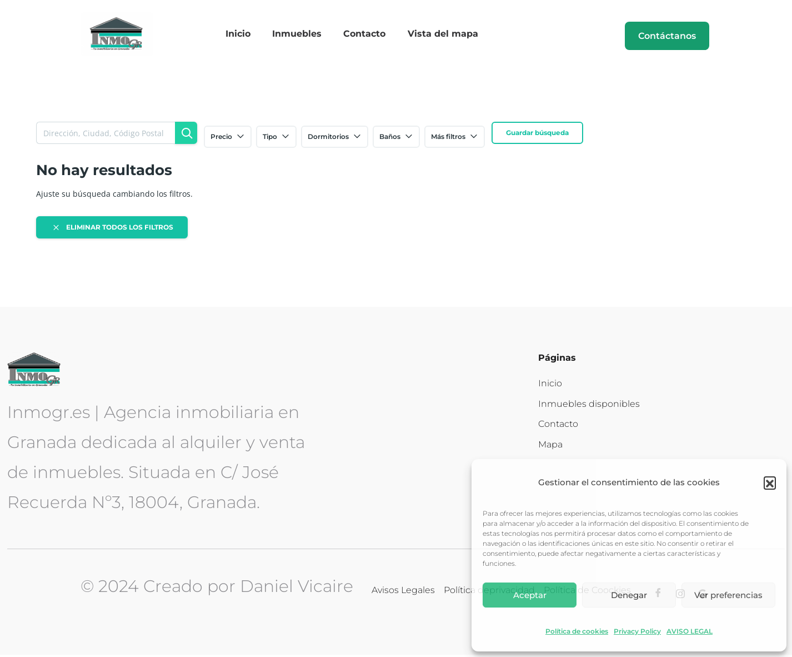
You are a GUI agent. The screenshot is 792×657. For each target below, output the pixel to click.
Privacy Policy (637, 631)
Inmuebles (299, 35)
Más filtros (454, 139)
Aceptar (530, 595)
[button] (769, 482)
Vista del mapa (437, 35)
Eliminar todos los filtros (112, 230)
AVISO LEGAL (689, 631)
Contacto (363, 35)
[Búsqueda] (186, 135)
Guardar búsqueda (537, 135)
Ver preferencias (728, 595)
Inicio (244, 35)
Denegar (629, 595)
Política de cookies (576, 631)
